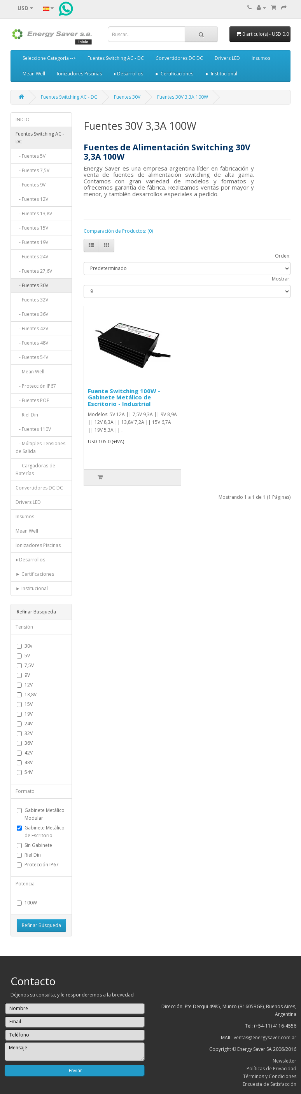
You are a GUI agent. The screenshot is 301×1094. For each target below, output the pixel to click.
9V (23, 675)
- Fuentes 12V (32, 199)
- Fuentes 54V (32, 357)
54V (25, 772)
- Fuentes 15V (32, 228)
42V (25, 752)
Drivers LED (227, 58)
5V (23, 655)
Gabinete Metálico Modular (41, 814)
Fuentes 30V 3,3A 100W (182, 97)
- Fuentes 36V (32, 314)
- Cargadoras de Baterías (35, 469)
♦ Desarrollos (128, 73)
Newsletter (284, 1060)
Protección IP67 (38, 864)
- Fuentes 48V (32, 343)
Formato (25, 791)
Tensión (24, 627)
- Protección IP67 (36, 386)
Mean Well (34, 73)
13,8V (27, 694)
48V (25, 762)
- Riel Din (27, 414)
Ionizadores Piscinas (79, 73)
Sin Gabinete (34, 845)
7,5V (25, 665)
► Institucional (221, 73)
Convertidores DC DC (179, 58)
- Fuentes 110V (33, 429)
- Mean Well (30, 371)
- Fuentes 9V (31, 184)
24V (25, 723)
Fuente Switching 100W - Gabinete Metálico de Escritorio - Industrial (124, 397)
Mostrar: (281, 278)
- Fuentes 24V (32, 256)
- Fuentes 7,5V (32, 170)
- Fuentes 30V (32, 285)
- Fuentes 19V (32, 242)
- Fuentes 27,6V (34, 271)
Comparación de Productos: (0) (118, 231)
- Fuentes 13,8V (34, 213)
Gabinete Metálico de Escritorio (41, 831)
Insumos (261, 58)
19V (25, 714)
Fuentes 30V (127, 97)
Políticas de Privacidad (271, 1068)
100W (27, 902)
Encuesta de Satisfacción (269, 1084)
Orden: (282, 256)
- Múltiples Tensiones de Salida (40, 447)
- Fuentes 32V (32, 299)
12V (25, 684)
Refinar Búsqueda (41, 925)
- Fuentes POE (32, 400)
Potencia (25, 883)
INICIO (23, 119)
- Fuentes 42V (32, 328)
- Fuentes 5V (31, 156)
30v (24, 646)
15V (25, 704)
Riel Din (29, 855)
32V (25, 733)
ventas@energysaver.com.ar (265, 1037)
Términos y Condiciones (269, 1076)
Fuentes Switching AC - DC (116, 58)
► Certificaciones (174, 73)
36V (25, 743)
